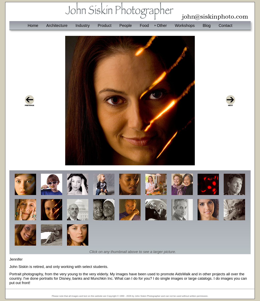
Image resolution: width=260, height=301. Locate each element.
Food (144, 25)
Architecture (57, 25)
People (125, 25)
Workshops (185, 25)
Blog (207, 25)
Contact (225, 25)
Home (33, 25)
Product (104, 25)
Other (162, 25)
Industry (83, 25)
